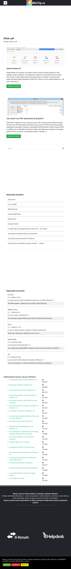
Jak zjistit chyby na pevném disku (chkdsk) (23, 468)
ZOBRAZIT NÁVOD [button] (14, 86)
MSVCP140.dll (12, 209)
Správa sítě (11, 199)
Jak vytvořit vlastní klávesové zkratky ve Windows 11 (27, 360)
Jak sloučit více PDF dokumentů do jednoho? (25, 118)
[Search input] (34, 148)
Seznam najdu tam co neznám (19, 442)
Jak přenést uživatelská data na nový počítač (22, 234)
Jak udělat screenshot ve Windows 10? (22, 411)
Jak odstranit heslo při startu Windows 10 (23, 380)
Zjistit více (24, 564)
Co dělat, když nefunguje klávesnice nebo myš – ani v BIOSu (27, 229)
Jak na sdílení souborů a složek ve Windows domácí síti (28, 330)
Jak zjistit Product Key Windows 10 (20, 421)
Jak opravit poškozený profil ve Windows (21, 238)
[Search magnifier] (63, 148)
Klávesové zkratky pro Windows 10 (20, 385)
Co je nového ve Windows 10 (19, 315)
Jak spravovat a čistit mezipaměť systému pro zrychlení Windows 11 (32, 300)
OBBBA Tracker (13, 309)
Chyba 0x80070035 (14, 214)
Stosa (9, 324)
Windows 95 (12, 219)
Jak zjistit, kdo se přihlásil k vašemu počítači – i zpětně (26, 243)
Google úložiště (13, 224)
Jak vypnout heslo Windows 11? (20, 345)
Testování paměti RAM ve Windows (21, 463)
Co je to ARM (12, 204)
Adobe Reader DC (13, 68)
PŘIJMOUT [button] (7, 564)
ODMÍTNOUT (15, 564)
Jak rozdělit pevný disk (16, 478)
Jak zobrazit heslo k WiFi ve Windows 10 (22, 390)
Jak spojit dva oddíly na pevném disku (21, 447)
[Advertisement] (37, 19)
